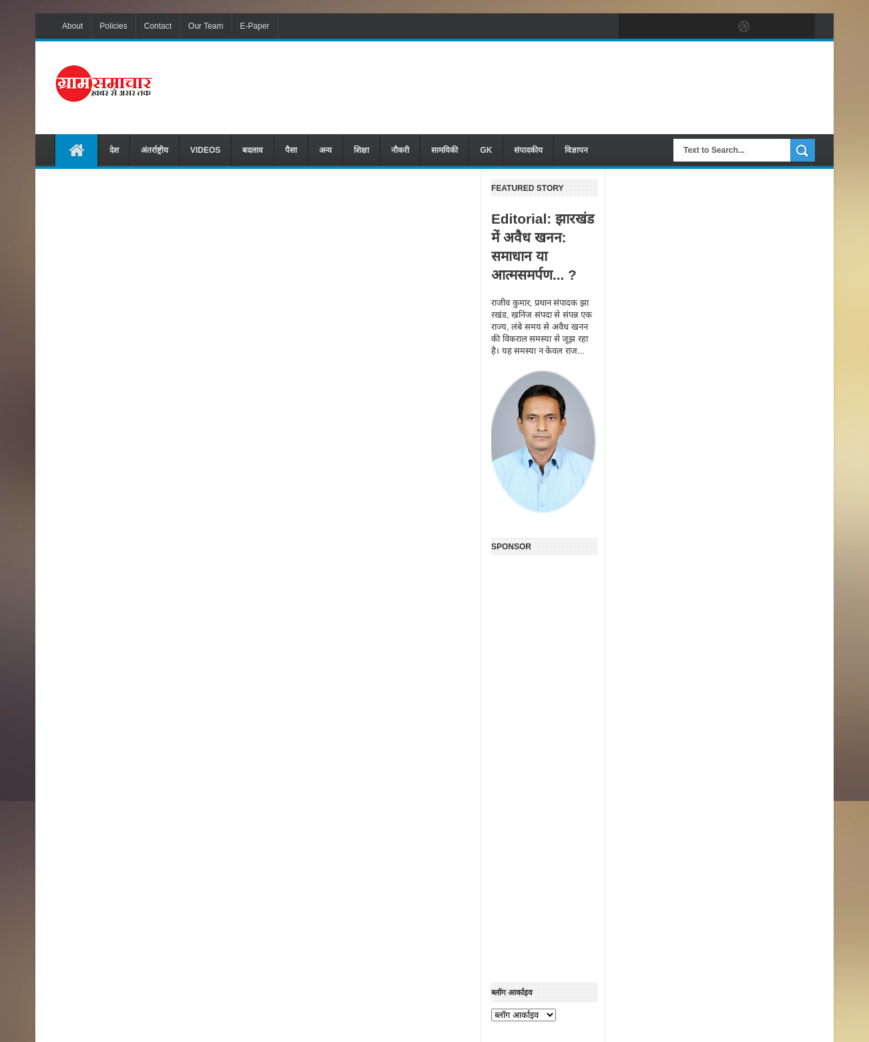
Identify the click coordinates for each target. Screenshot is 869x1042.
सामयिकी (444, 150)
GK (486, 150)
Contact (158, 26)
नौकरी (400, 150)
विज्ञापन (576, 150)
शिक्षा (361, 150)
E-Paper (255, 26)
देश (114, 150)
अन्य (325, 150)
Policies (113, 26)
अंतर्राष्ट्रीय (154, 150)
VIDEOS (205, 150)
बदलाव (252, 150)
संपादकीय (528, 150)
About (72, 26)
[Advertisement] (572, 86)
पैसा (291, 150)
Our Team (205, 26)
